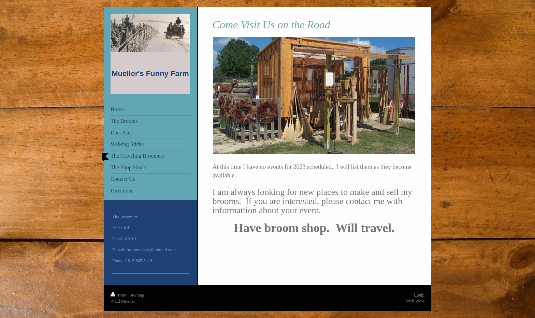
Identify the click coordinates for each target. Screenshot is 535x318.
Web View (415, 300)
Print (119, 295)
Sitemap (137, 295)
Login (419, 294)
